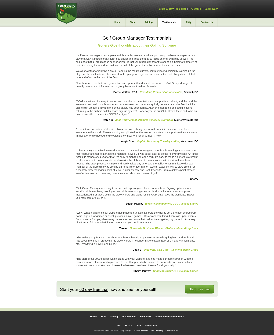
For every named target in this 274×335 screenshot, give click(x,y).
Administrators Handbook (169, 316)
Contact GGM (151, 325)
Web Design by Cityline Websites (164, 330)
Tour (132, 22)
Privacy (128, 325)
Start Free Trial (199, 289)
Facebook (145, 316)
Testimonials (169, 22)
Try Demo (195, 8)
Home (117, 22)
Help (119, 325)
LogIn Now (211, 8)
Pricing (149, 22)
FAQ (188, 22)
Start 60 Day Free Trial (172, 8)
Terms (138, 325)
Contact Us (206, 22)
